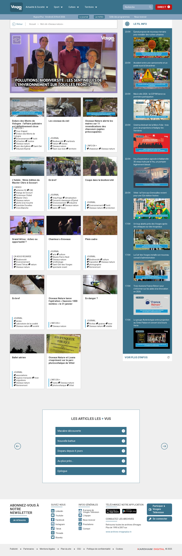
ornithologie (58, 262)
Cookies (119, 549)
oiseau (64, 144)
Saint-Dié (37, 146)
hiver (110, 324)
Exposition (93, 262)
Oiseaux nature (23, 144)
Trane (63, 208)
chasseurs (93, 149)
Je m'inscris (19, 520)
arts (54, 254)
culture (62, 254)
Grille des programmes (119, 17)
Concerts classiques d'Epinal (65, 200)
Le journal (83, 17)
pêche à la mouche (24, 203)
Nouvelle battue (66, 440)
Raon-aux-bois (59, 149)
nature (56, 144)
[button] (17, 446)
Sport (58, 7)
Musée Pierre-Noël (61, 257)
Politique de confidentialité (98, 549)
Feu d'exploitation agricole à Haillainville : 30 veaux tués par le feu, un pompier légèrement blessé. (152, 173)
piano (55, 208)
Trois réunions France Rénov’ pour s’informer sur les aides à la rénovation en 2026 (152, 300)
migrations (21, 380)
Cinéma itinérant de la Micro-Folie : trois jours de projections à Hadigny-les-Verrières (152, 139)
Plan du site (66, 549)
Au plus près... (65, 460)
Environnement (23, 139)
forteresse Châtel (24, 195)
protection (110, 208)
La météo (99, 17)
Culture (74, 7)
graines (101, 324)
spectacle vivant (60, 267)
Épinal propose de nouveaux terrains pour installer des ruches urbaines (152, 44)
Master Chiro (22, 198)
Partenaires (28, 549)
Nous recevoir (140, 17)
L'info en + (19, 128)
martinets (70, 141)
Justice (31, 141)
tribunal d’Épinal (23, 149)
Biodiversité (58, 141)
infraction (20, 141)
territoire (72, 149)
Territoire (91, 7)
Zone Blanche (22, 208)
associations (21, 375)
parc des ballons (23, 146)
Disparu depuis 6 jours (70, 450)
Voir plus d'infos (136, 357)
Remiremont (95, 267)
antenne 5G (21, 190)
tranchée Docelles (24, 205)
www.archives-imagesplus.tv (119, 532)
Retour (17, 24)
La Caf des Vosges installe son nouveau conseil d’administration (152, 267)
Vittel (71, 385)
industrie (73, 203)
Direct (162, 7)
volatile (109, 326)
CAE (31, 190)
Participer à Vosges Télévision (157, 509)
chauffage (57, 198)
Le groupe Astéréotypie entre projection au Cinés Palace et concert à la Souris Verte (152, 334)
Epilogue (62, 470)
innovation (57, 205)
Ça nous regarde (22, 256)
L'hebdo (17, 187)
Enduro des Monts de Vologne (24, 135)
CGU (79, 549)
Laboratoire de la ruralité (27, 324)
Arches (92, 324)
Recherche (150, 7)
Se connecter (158, 518)
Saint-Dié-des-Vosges (62, 264)
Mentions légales (47, 549)
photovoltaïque (59, 385)
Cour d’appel (21, 131)
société (36, 326)
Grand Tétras (22, 264)
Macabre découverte (69, 430)
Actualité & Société (37, 7)
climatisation (70, 198)
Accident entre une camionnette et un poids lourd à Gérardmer (152, 75)
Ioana (55, 383)
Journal (54, 138)
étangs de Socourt (24, 193)
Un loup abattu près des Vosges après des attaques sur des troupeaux (152, 236)
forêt (35, 139)
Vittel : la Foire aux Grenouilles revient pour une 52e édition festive (152, 205)
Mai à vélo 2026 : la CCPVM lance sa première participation (152, 106)
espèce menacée (24, 378)
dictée (19, 321)
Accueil (32, 24)
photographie (95, 264)
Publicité (14, 549)
